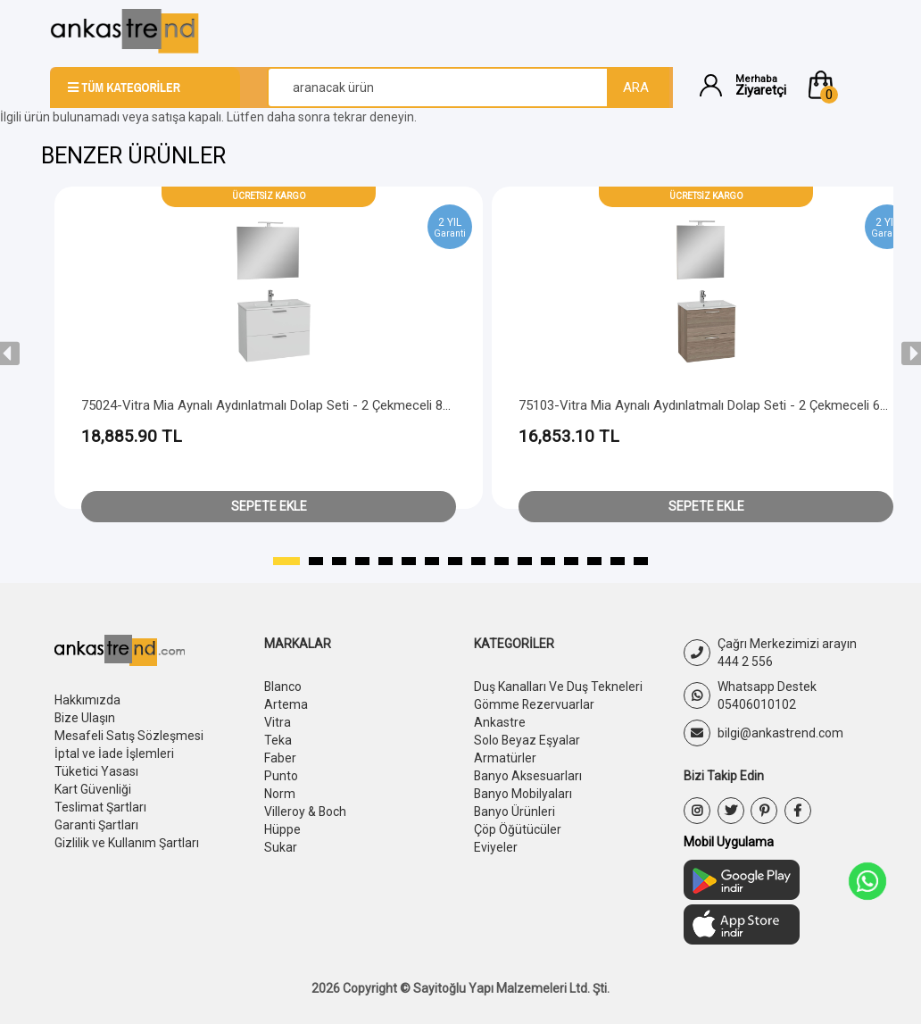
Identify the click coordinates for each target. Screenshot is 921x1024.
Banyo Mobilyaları (523, 794)
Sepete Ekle (269, 506)
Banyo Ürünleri (515, 811)
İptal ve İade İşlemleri (114, 753)
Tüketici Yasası (96, 771)
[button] (838, 85)
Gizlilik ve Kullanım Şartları (126, 843)
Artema (286, 704)
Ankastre (500, 722)
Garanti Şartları (96, 825)
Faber (280, 758)
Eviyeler (496, 847)
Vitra (277, 722)
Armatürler (505, 758)
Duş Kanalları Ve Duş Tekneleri (558, 686)
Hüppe (282, 829)
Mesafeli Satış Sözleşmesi (128, 735)
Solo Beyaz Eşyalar (527, 740)
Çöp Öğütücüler (517, 829)
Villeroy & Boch (305, 811)
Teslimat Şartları (100, 807)
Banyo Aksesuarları (528, 776)
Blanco (283, 686)
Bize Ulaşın (85, 718)
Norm (279, 794)
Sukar (280, 847)
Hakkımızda (87, 700)
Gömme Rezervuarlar (534, 704)
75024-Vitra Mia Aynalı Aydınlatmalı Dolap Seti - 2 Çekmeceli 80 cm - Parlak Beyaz (321, 405)
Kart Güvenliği (92, 789)
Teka (278, 740)
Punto (281, 776)
